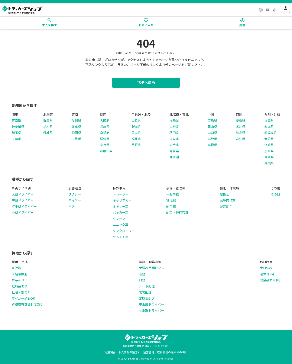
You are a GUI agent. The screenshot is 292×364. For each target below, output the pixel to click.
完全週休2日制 (270, 280)
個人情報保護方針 (129, 352)
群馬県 (48, 120)
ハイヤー (74, 200)
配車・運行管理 (177, 212)
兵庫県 (104, 126)
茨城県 (48, 132)
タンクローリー (124, 230)
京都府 (104, 132)
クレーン (119, 218)
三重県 (76, 138)
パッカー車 (121, 212)
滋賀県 (104, 138)
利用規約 (110, 352)
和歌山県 (106, 151)
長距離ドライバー (151, 310)
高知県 (240, 138)
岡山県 (212, 126)
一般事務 (172, 194)
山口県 (212, 132)
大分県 (269, 138)
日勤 (142, 280)
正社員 (16, 267)
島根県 (212, 144)
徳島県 (240, 132)
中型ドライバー (23, 200)
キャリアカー (122, 200)
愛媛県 (240, 120)
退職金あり (19, 286)
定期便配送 (147, 298)
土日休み (266, 267)
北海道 (174, 157)
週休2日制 (267, 274)
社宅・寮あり (21, 292)
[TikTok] (274, 10)
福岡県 (269, 120)
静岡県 (76, 132)
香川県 (240, 126)
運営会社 (148, 352)
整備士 (224, 194)
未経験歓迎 (19, 274)
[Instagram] (261, 10)
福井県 (136, 138)
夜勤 (142, 274)
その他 (275, 194)
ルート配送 (147, 286)
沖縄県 (269, 163)
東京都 (16, 120)
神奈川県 (18, 126)
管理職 (171, 200)
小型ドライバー (23, 212)
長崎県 (269, 151)
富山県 (136, 132)
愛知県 (76, 120)
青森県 (174, 151)
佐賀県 (269, 157)
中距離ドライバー (151, 304)
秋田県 (174, 132)
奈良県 (104, 144)
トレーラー (121, 194)
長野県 (136, 144)
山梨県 (136, 120)
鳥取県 (212, 138)
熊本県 (269, 126)
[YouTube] (267, 10)
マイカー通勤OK (23, 298)
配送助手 (226, 206)
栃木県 (48, 126)
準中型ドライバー (24, 206)
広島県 (212, 120)
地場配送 (145, 292)
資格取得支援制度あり (27, 304)
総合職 (171, 206)
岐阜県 (76, 126)
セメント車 (121, 236)
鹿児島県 (270, 132)
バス (71, 206)
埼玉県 (16, 132)
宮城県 (174, 138)
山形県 (174, 126)
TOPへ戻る (146, 82)
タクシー (74, 194)
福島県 (174, 120)
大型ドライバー (23, 194)
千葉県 (16, 138)
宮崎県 (269, 144)
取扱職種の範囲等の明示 (172, 352)
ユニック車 (121, 224)
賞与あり (18, 280)
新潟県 (136, 126)
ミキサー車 (121, 206)
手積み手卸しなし (151, 267)
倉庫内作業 (228, 200)
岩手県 (174, 144)
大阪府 (104, 120)
